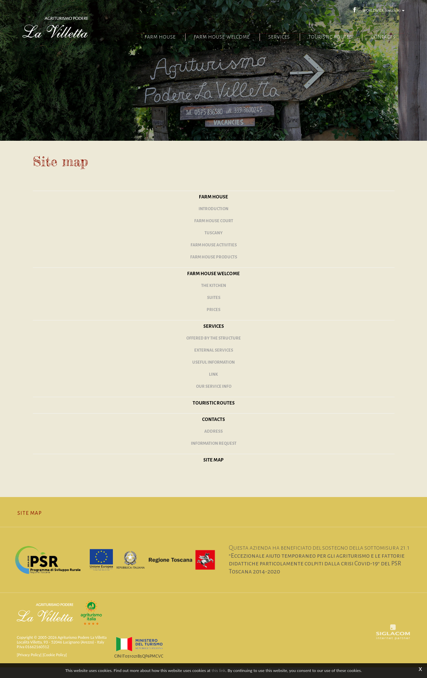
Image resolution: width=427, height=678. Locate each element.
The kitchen (213, 296)
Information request (213, 453)
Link (213, 384)
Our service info (213, 396)
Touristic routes (326, 37)
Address (213, 441)
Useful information (213, 372)
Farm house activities (214, 255)
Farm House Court (213, 231)
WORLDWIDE (383, 10)
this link (219, 670)
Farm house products (213, 267)
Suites (213, 308)
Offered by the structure (213, 348)
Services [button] (271, 37)
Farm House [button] (146, 37)
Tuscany (214, 243)
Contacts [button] (381, 37)
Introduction (213, 219)
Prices (213, 320)
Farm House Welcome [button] (211, 37)
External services (213, 360)
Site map (213, 470)
